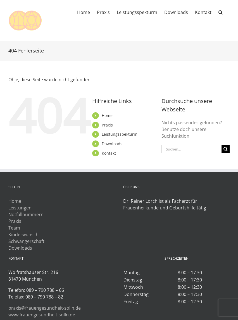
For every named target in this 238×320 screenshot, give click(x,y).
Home (107, 115)
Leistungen (20, 208)
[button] (220, 11)
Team (14, 228)
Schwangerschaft (26, 241)
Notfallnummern (26, 214)
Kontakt (109, 153)
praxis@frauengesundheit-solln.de (44, 308)
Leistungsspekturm (119, 134)
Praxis (107, 125)
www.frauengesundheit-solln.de (41, 315)
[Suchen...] (191, 149)
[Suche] (226, 149)
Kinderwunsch (23, 234)
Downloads (112, 143)
